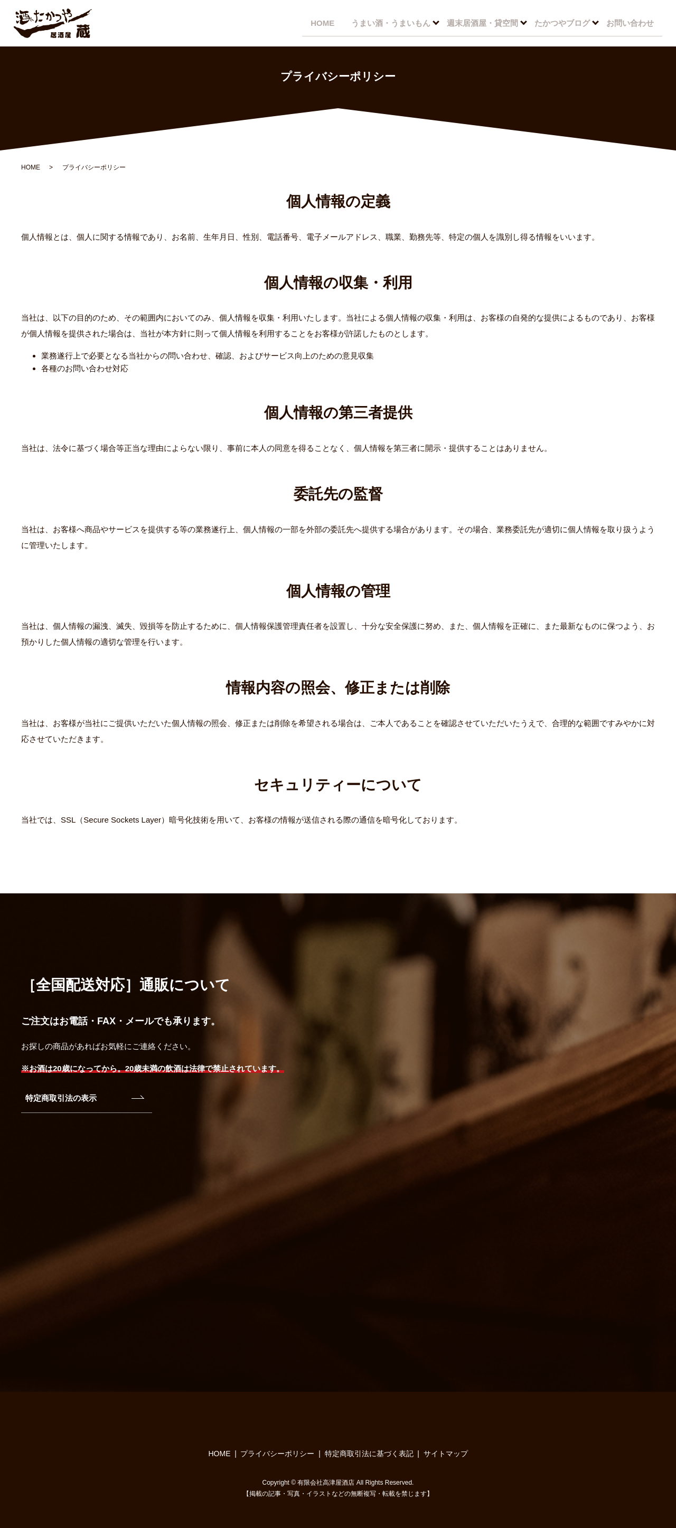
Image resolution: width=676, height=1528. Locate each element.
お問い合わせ (629, 22)
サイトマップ (446, 1453)
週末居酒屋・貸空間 (479, 22)
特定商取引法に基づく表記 (369, 1453)
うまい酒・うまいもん (386, 22)
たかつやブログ (560, 22)
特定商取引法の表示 (61, 1097)
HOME (316, 22)
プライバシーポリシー (277, 1453)
